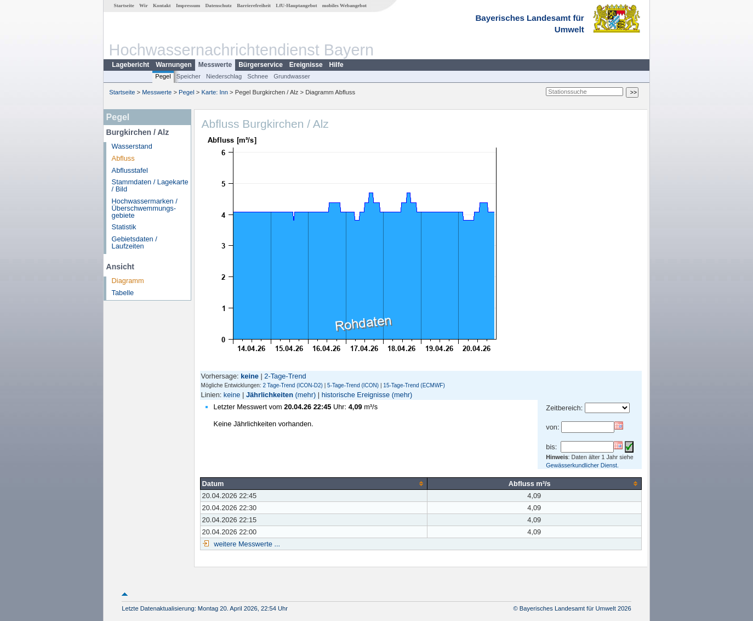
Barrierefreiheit (254, 5)
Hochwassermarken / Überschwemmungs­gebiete (145, 208)
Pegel (163, 76)
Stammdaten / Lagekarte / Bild (150, 185)
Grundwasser (291, 76)
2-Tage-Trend (285, 376)
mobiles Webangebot (344, 5)
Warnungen (174, 65)
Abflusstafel (130, 170)
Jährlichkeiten (269, 395)
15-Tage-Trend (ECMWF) (413, 385)
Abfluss (123, 158)
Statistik (124, 227)
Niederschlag (224, 76)
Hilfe (336, 65)
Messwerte (215, 65)
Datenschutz (218, 5)
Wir (143, 5)
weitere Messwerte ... (246, 544)
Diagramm (128, 280)
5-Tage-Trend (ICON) (353, 385)
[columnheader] (313, 483)
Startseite (124, 5)
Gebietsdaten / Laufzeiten (134, 242)
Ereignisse (306, 65)
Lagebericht (130, 65)
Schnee (257, 76)
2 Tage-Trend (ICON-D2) (292, 385)
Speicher (188, 76)
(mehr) (305, 395)
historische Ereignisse (356, 395)
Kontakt (162, 5)
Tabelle (123, 293)
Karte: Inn (215, 92)
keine (232, 395)
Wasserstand (132, 146)
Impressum (188, 5)
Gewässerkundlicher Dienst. (582, 465)
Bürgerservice (260, 65)
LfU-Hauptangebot (296, 5)
